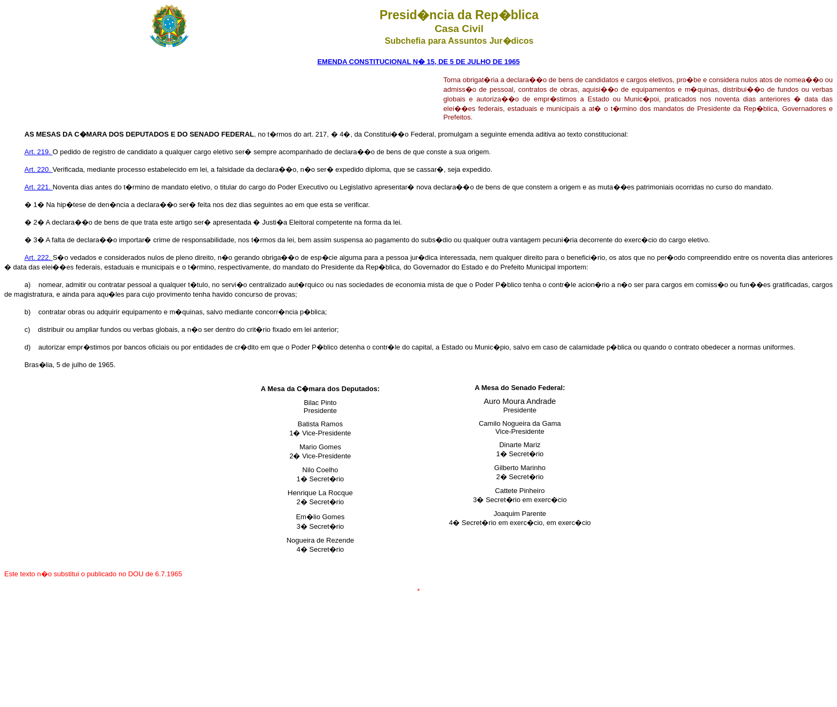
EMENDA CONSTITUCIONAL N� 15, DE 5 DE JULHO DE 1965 (418, 62)
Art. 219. (39, 152)
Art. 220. (39, 169)
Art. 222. (39, 257)
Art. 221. (39, 187)
